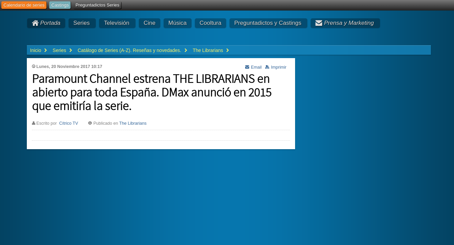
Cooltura (210, 23)
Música (177, 23)
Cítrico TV (68, 123)
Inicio (35, 50)
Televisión (116, 23)
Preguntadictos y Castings (268, 23)
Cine (150, 23)
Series (81, 23)
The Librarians (133, 123)
